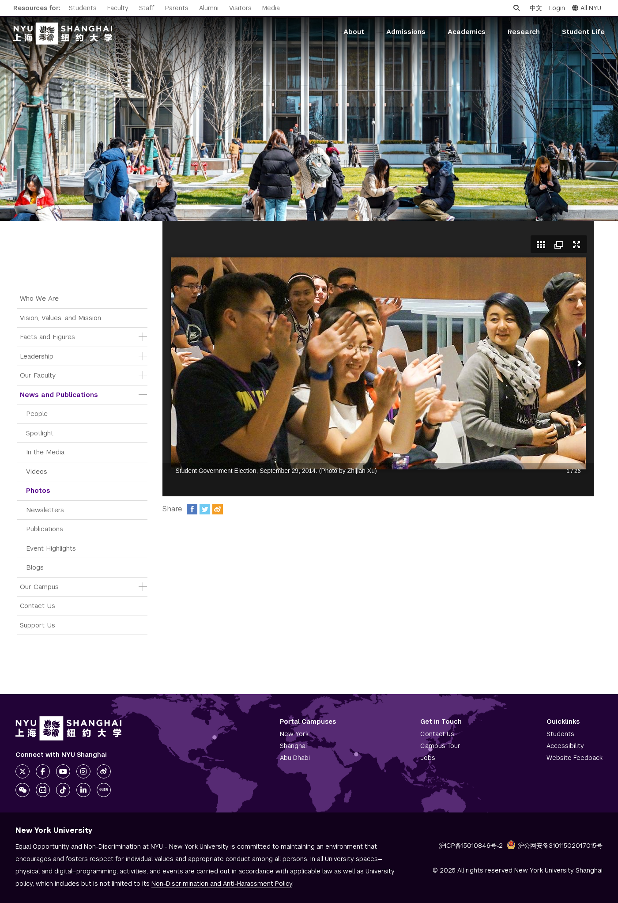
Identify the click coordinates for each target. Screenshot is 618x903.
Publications (44, 529)
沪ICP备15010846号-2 (471, 846)
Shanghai (293, 746)
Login (557, 8)
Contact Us (37, 605)
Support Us (37, 625)
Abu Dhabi (295, 758)
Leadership (36, 356)
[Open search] (516, 8)
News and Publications (59, 394)
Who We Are (39, 298)
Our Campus (39, 586)
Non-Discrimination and (221, 884)
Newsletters (45, 510)
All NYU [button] (586, 8)
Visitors (240, 8)
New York (294, 734)
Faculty (117, 8)
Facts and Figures (47, 336)
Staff (146, 8)
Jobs (427, 758)
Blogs (35, 567)
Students (83, 8)
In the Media (45, 452)
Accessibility (565, 746)
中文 (536, 8)
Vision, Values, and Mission (60, 318)
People (37, 413)
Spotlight (39, 433)
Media (271, 8)
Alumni (209, 8)
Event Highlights (51, 548)
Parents (176, 8)
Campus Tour (440, 746)
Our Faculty (38, 375)
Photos (38, 490)
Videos (36, 471)
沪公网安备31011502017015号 (555, 846)
